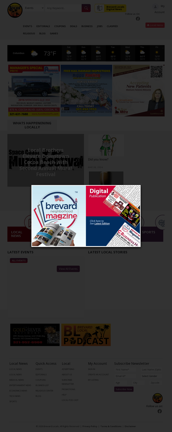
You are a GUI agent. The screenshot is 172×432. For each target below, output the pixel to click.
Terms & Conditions (110, 426)
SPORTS (13, 401)
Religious (29, 33)
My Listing (93, 380)
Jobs (99, 26)
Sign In (91, 369)
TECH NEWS (14, 396)
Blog (42, 33)
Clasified (112, 26)
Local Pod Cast (70, 400)
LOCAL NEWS (15, 369)
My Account (158, 8)
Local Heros (155, 25)
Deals (73, 26)
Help (64, 394)
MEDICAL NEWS (16, 380)
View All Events (68, 269)
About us (67, 374)
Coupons (60, 26)
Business (87, 26)
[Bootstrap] (158, 398)
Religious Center (44, 390)
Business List (42, 385)
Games (54, 33)
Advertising (68, 369)
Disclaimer (130, 426)
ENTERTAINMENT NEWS (20, 385)
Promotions (68, 389)
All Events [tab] (19, 260)
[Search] (63, 8)
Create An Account (98, 374)
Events (27, 26)
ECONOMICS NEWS (18, 390)
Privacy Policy (89, 426)
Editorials (43, 26)
